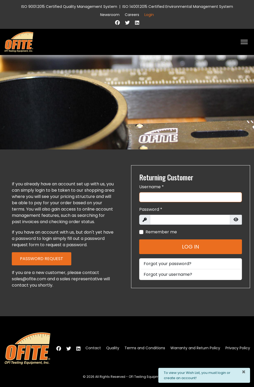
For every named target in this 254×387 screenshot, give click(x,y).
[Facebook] (117, 22)
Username (151, 187)
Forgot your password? (167, 264)
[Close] (243, 372)
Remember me (161, 232)
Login (149, 14)
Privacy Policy (237, 348)
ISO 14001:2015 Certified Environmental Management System (177, 6)
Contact (93, 348)
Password (150, 209)
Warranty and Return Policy (195, 348)
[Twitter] (127, 22)
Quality (112, 348)
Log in (190, 246)
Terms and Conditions (145, 348)
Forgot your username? (168, 274)
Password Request (41, 259)
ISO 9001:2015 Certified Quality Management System (69, 6)
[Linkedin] (137, 22)
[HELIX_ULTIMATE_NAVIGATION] (244, 42)
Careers (132, 14)
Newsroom (110, 14)
